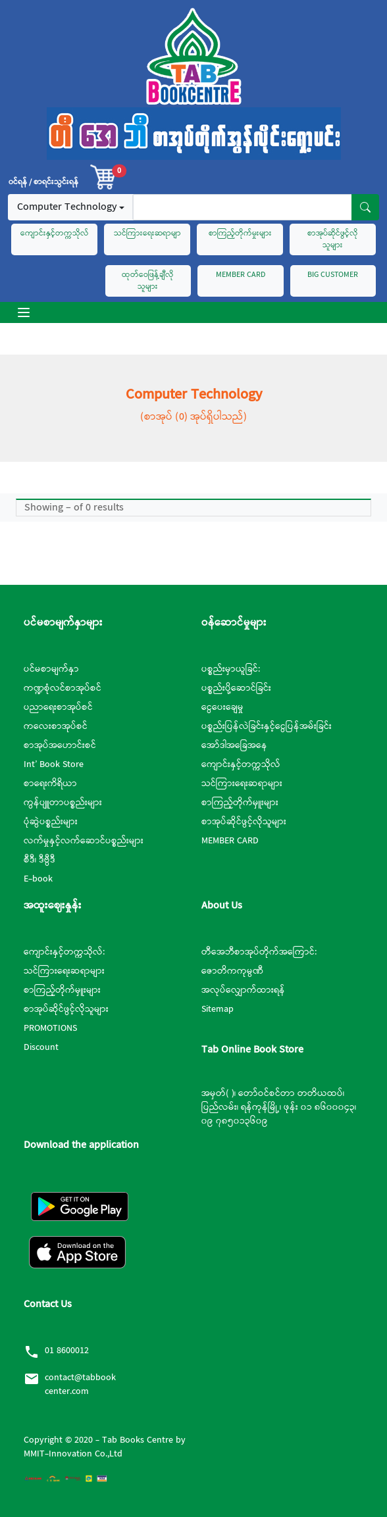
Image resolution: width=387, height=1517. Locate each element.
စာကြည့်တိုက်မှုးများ (240, 233)
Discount (41, 1047)
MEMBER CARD (240, 275)
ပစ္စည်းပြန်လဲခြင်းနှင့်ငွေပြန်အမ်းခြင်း (266, 726)
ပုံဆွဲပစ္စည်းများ (51, 821)
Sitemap (217, 1009)
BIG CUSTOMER (332, 275)
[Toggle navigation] (23, 312)
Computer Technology (66, 207)
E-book (38, 879)
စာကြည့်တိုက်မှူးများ (239, 802)
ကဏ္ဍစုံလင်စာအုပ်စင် (62, 688)
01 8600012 (67, 1350)
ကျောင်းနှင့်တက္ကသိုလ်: (64, 952)
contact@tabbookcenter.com (80, 1384)
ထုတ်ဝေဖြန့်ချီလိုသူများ (148, 281)
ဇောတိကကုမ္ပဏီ (232, 971)
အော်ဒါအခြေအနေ (234, 745)
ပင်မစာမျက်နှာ (51, 669)
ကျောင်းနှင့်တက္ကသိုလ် (54, 233)
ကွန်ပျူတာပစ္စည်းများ (63, 802)
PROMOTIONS (50, 1028)
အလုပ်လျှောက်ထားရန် (243, 990)
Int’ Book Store (54, 764)
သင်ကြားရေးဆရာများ (241, 783)
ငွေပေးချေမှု (222, 707)
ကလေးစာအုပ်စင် (56, 726)
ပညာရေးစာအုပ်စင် (58, 707)
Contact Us (48, 1304)
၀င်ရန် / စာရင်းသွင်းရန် (43, 182)
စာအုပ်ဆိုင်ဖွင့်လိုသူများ (332, 239)
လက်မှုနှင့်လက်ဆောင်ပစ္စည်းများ (83, 840)
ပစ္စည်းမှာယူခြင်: (230, 669)
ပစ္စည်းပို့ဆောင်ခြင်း (236, 688)
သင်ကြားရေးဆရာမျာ (147, 233)
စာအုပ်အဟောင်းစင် (60, 745)
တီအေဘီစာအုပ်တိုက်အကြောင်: (259, 952)
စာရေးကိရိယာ (50, 783)
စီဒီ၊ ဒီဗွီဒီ (39, 860)
